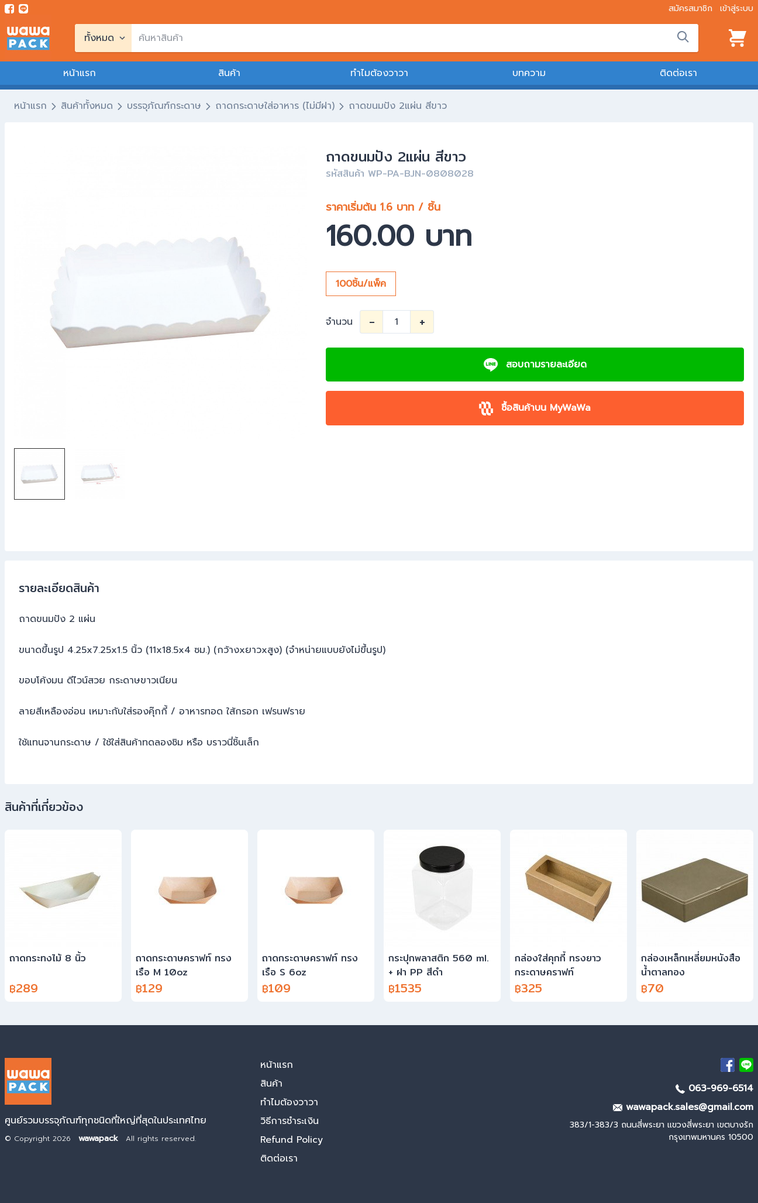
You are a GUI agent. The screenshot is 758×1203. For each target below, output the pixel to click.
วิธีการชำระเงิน (289, 1121)
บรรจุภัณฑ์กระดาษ (164, 106)
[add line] (23, 8)
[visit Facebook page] (9, 8)
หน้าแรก (79, 73)
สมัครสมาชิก (690, 8)
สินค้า (229, 73)
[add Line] (746, 1065)
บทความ (529, 73)
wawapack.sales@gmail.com (683, 1107)
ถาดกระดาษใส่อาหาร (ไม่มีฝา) (275, 106)
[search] (415, 38)
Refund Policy (291, 1140)
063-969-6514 (714, 1088)
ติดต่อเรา (678, 73)
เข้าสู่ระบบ (736, 8)
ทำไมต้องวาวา (379, 73)
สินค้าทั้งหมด (87, 106)
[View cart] (737, 38)
